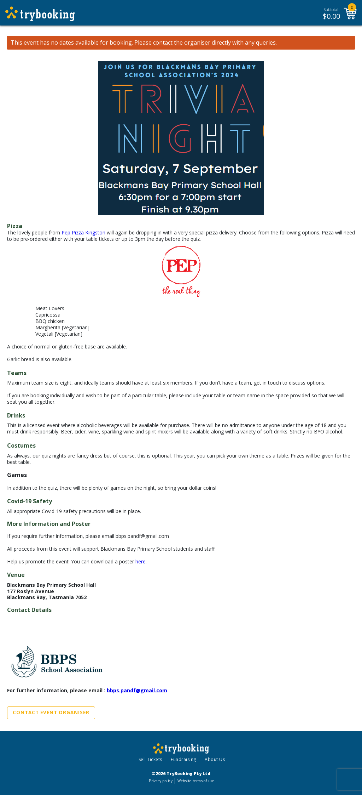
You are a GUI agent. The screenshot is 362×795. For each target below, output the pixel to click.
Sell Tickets (150, 759)
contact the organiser (181, 42)
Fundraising (183, 759)
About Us (215, 759)
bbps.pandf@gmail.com (137, 690)
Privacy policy (161, 780)
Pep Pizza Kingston (83, 232)
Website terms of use (195, 780)
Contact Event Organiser (51, 712)
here (140, 561)
